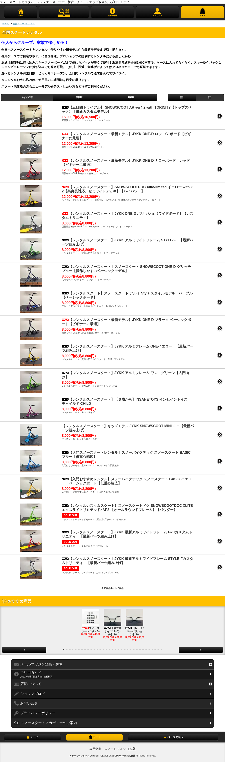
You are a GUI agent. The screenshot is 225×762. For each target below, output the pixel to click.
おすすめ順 (27, 97)
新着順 (131, 97)
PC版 (132, 749)
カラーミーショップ (79, 756)
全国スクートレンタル (24, 23)
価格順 (79, 97)
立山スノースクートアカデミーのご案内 (45, 723)
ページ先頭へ (173, 737)
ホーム (5, 23)
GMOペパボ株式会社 (124, 756)
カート (94, 737)
